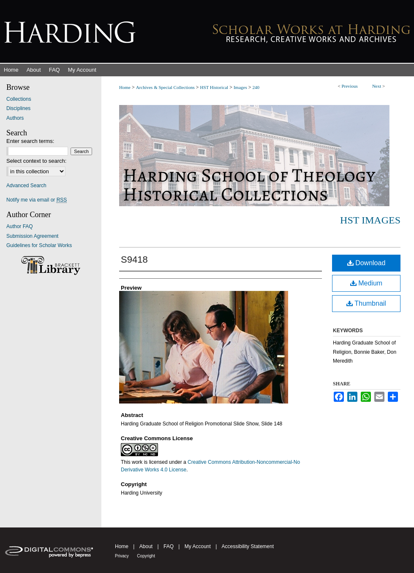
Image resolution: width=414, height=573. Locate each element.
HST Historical (214, 87)
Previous (349, 86)
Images (240, 87)
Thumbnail (366, 303)
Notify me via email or (36, 200)
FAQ (168, 546)
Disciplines (18, 108)
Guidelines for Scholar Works (39, 245)
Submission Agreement (32, 236)
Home (125, 87)
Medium (366, 283)
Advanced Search (26, 185)
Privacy (122, 556)
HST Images (370, 220)
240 (256, 87)
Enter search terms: (30, 141)
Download (366, 262)
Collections (18, 99)
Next (376, 86)
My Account (198, 546)
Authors (15, 118)
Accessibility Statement (248, 546)
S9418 (134, 259)
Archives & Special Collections (165, 87)
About (146, 546)
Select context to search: (36, 161)
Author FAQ (19, 226)
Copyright (146, 556)
